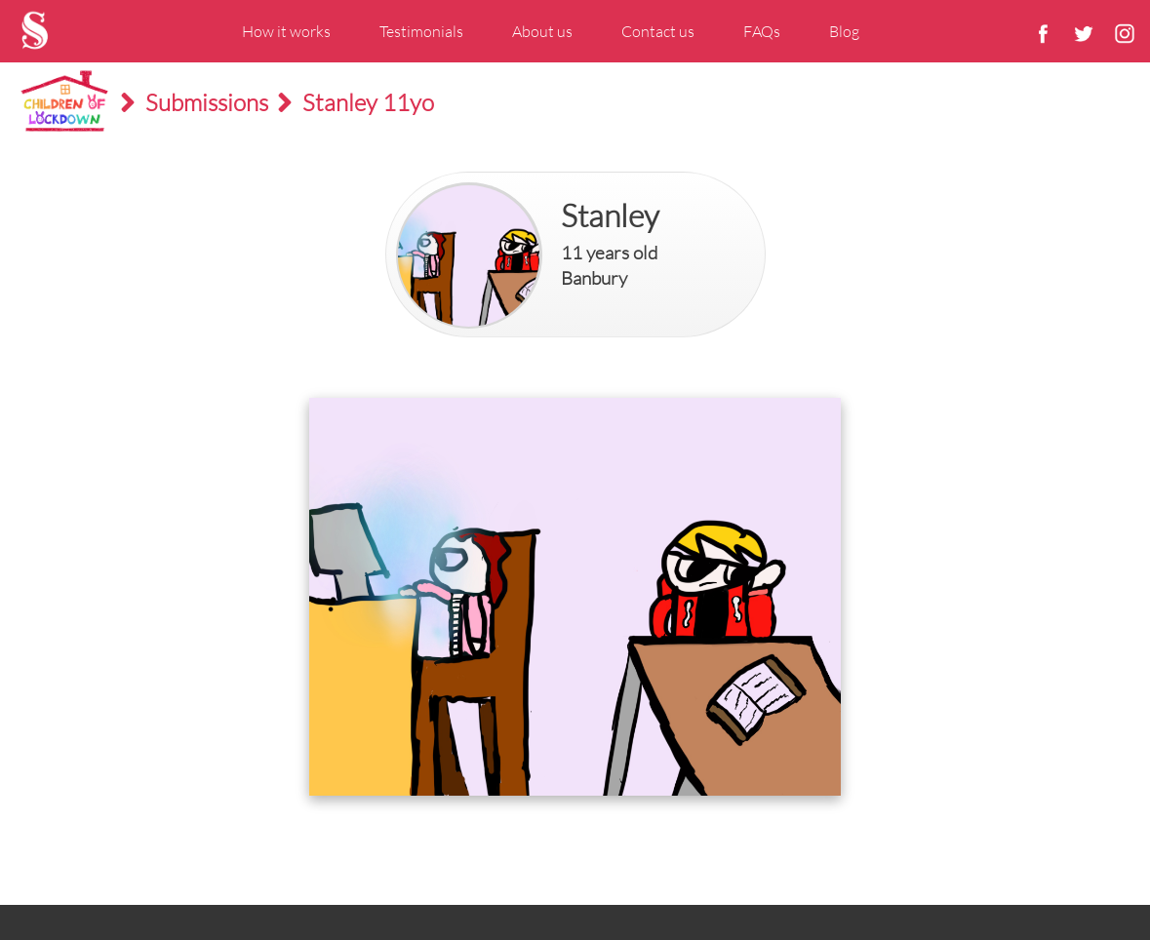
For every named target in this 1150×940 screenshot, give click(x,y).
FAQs (761, 31)
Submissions (206, 102)
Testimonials (421, 31)
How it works (286, 31)
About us (542, 31)
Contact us (657, 31)
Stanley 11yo (368, 102)
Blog (844, 31)
